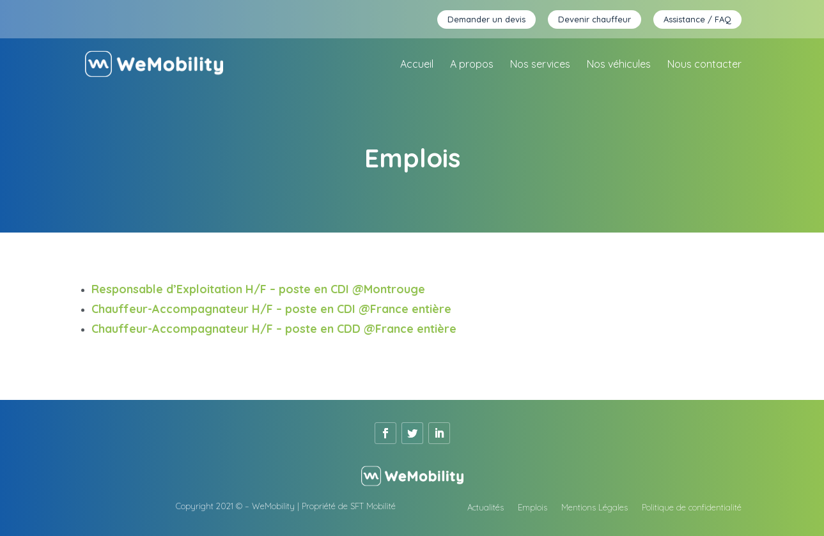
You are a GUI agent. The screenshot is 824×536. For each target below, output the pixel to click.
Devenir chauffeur (594, 19)
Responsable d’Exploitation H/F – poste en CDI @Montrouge (258, 289)
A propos (472, 64)
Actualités (485, 507)
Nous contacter (704, 64)
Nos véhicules (619, 64)
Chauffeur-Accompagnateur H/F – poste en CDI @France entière (273, 309)
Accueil (416, 64)
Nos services (540, 64)
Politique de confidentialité (692, 507)
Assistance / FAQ (697, 19)
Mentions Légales (594, 507)
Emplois (532, 507)
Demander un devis (486, 19)
